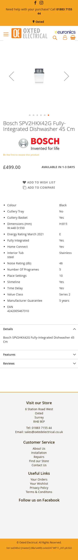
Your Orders (39, 479)
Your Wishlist (39, 484)
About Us (39, 448)
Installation (39, 453)
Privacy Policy (39, 488)
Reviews (9, 363)
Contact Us (39, 465)
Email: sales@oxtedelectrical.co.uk (39, 432)
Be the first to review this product (21, 154)
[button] (11, 76)
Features (9, 354)
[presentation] (39, 329)
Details (8, 329)
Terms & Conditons (39, 492)
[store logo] (29, 33)
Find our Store (39, 461)
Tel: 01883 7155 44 (39, 428)
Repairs (39, 457)
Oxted (39, 22)
